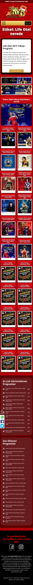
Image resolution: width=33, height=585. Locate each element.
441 (29, 423)
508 (29, 416)
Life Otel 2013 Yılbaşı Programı (14, 47)
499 (29, 420)
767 (29, 393)
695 (29, 400)
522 (29, 412)
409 (29, 431)
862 (29, 389)
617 (29, 404)
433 (29, 427)
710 (29, 396)
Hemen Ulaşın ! (17, 71)
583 (29, 408)
